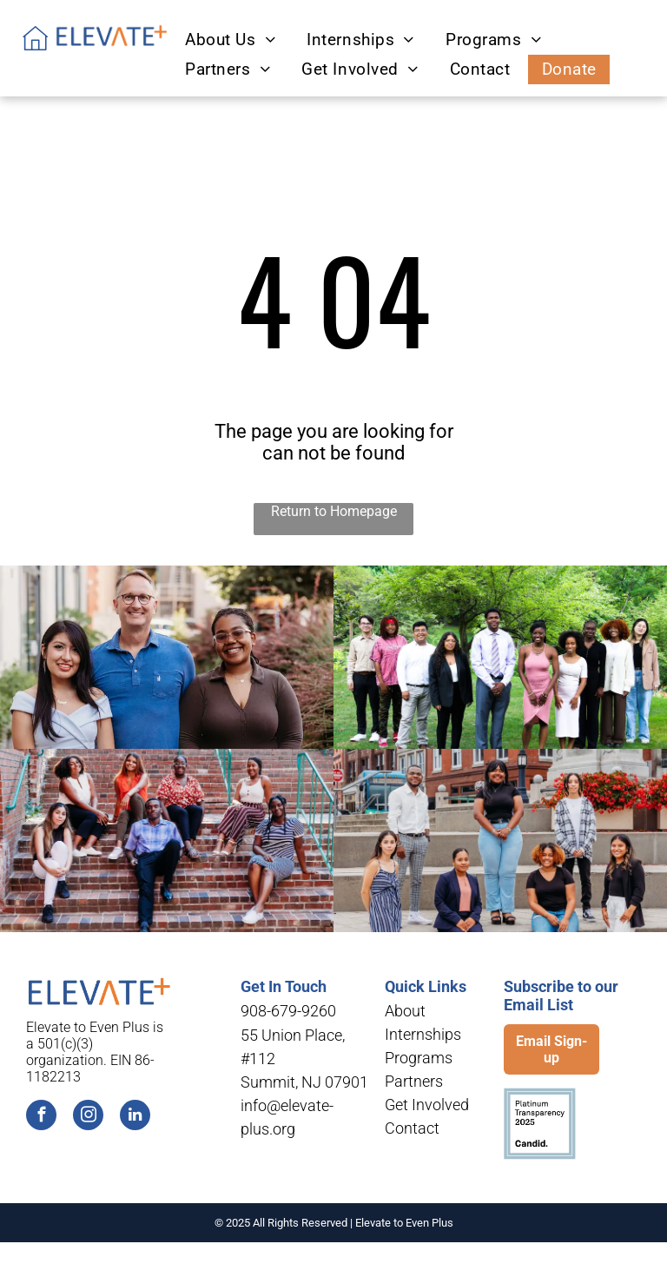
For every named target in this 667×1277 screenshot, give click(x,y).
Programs (418, 1058)
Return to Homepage (334, 511)
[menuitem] (227, 39)
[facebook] (41, 1117)
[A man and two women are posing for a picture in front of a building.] (167, 657)
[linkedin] (135, 1117)
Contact (412, 1128)
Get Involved (427, 1104)
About (405, 1011)
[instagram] (88, 1117)
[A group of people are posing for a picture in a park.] (500, 657)
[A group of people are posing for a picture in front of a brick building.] (500, 840)
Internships (423, 1034)
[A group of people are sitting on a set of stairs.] (167, 840)
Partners (414, 1081)
